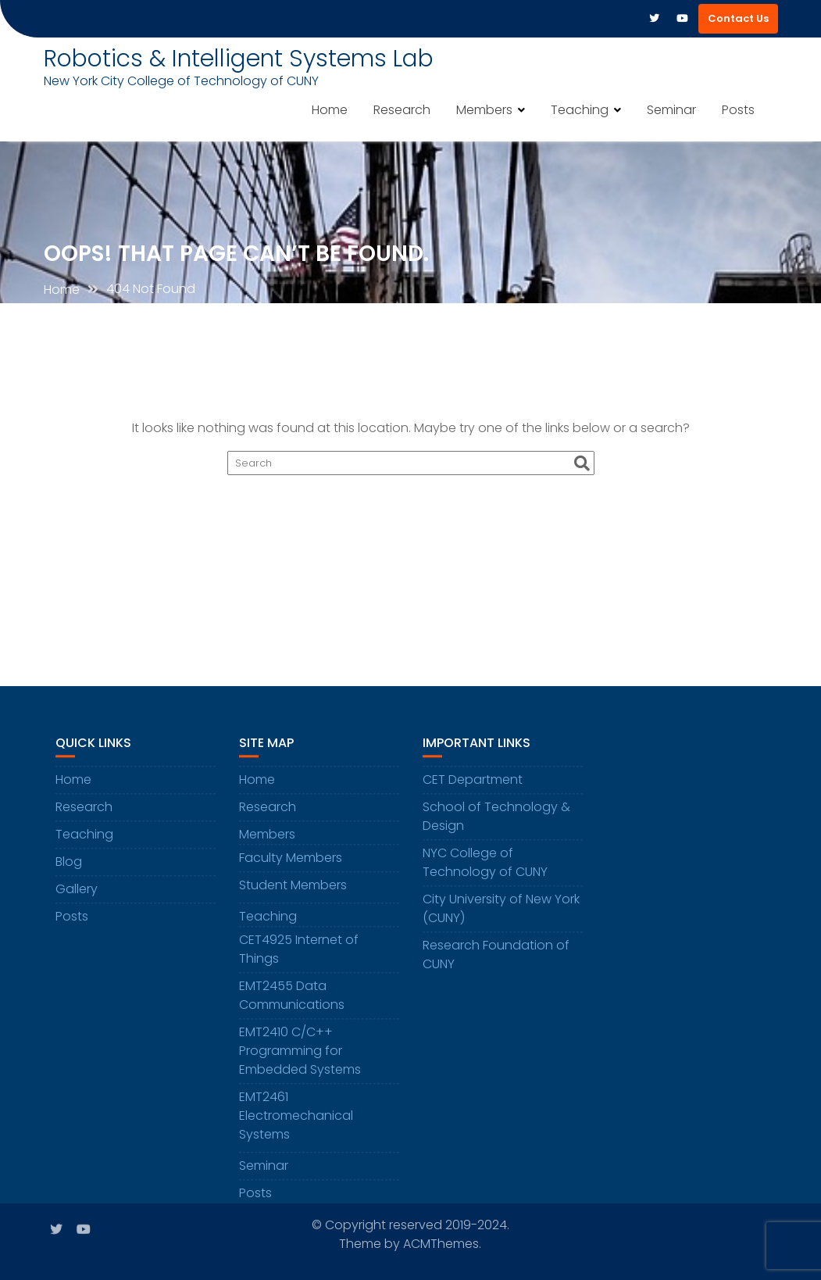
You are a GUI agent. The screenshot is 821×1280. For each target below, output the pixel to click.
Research (401, 110)
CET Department (473, 787)
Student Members (293, 893)
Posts (738, 110)
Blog (68, 869)
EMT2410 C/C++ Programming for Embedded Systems (300, 1058)
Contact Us (738, 18)
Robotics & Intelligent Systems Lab (239, 58)
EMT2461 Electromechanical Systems (296, 1123)
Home (330, 110)
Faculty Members (290, 865)
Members (484, 110)
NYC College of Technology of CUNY (485, 870)
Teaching (580, 110)
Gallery (76, 897)
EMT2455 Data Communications (291, 1003)
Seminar (671, 110)
